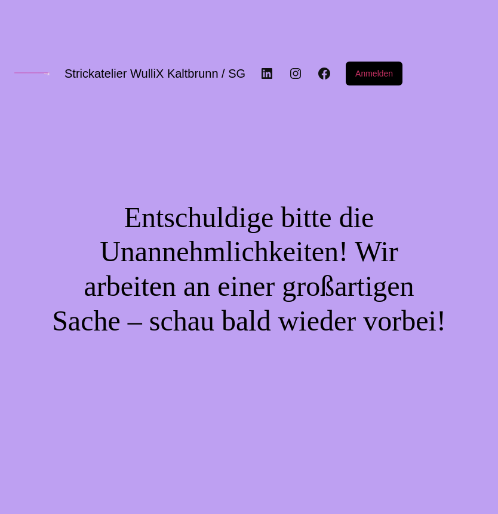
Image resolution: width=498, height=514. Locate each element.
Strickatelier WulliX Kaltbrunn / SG (154, 73)
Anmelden (374, 73)
